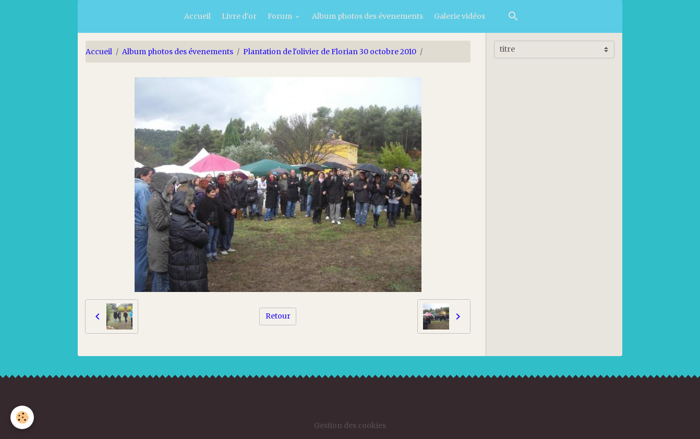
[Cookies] (22, 417)
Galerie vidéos (459, 16)
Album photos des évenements (367, 16)
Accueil (197, 16)
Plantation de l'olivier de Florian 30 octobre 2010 (329, 51)
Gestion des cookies (350, 425)
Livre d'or (239, 16)
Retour (278, 316)
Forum (281, 16)
